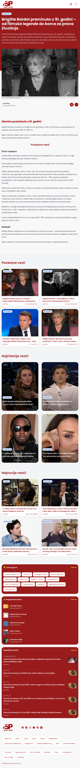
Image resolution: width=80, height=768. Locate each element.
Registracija (53, 739)
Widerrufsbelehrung (44, 743)
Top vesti (8, 752)
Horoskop (21, 757)
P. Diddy (6, 481)
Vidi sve (74, 567)
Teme (26, 739)
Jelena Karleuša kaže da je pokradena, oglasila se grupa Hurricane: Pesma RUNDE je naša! (32, 660)
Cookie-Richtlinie (69, 743)
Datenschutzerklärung (13, 743)
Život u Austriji (35, 752)
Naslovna (8, 739)
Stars (56, 752)
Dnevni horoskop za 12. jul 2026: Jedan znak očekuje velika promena (32, 712)
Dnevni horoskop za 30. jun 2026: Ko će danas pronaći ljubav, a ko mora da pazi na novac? (34, 699)
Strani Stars (6, 14)
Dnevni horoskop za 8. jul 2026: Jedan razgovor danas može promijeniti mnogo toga (33, 685)
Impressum (29, 743)
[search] (75, 4)
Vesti (34, 739)
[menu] (70, 4)
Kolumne (47, 752)
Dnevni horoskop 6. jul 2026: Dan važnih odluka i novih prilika (29, 673)
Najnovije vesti (20, 752)
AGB (57, 743)
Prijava (42, 739)
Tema (17, 739)
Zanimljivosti (66, 752)
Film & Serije (9, 757)
